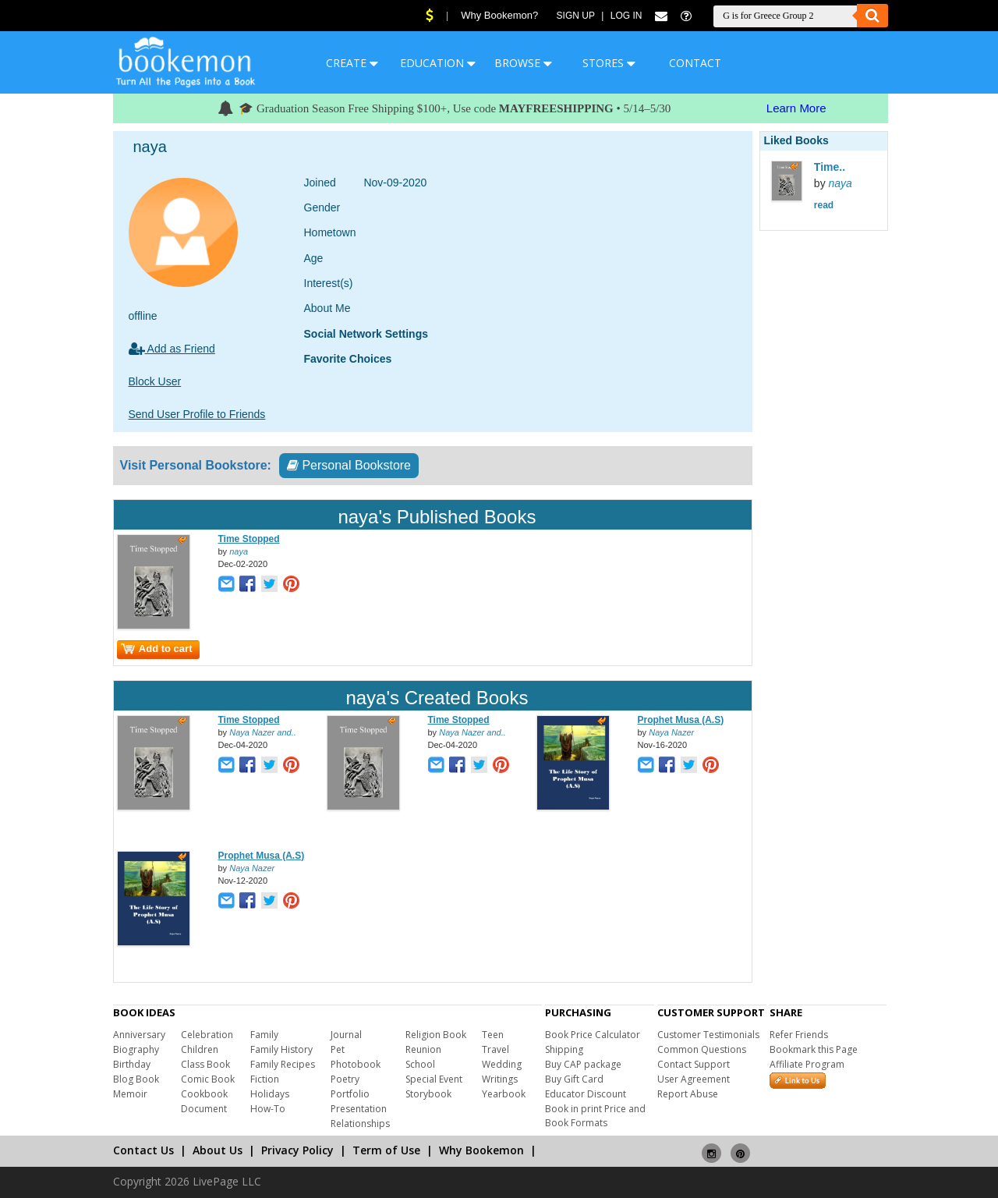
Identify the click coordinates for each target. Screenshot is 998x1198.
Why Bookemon (481, 1150)
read (823, 205)
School (420, 1064)
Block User (155, 381)
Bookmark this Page (814, 1049)
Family (264, 1034)
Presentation (359, 1108)
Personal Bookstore (349, 465)
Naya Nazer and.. (262, 732)
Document (204, 1108)
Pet (338, 1049)
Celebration (207, 1034)
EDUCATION (438, 62)
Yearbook (504, 1094)
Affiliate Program (807, 1064)
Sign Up (576, 15)
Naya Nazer (671, 732)
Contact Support (693, 1064)
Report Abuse (687, 1094)
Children (199, 1049)
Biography (136, 1049)
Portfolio (350, 1094)
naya (238, 551)
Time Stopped (249, 538)
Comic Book (208, 1079)
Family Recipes (282, 1064)
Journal (346, 1034)
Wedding (502, 1064)
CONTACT (695, 62)
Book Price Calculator (592, 1034)
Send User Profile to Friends (197, 414)
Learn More (796, 108)
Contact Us (143, 1150)
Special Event (433, 1079)
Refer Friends (799, 1034)
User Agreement (693, 1079)
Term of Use (386, 1150)
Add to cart (157, 648)
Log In (626, 15)
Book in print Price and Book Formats (595, 1115)
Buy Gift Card (574, 1079)
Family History (281, 1049)
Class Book (205, 1064)
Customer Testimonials (708, 1034)
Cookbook (204, 1094)
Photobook (355, 1064)
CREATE (352, 62)
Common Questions (701, 1049)
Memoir (130, 1094)
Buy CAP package (583, 1064)
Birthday (131, 1064)
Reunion (423, 1049)
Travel (495, 1049)
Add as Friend (172, 348)
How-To (267, 1108)
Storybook (428, 1094)
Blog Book (136, 1079)
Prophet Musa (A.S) (681, 719)
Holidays (269, 1094)
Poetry (345, 1079)
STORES (608, 62)
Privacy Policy (297, 1150)
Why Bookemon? (499, 15)
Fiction (264, 1079)
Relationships (360, 1123)
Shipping (564, 1049)
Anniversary (139, 1034)
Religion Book (435, 1034)
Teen (493, 1034)
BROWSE (523, 62)
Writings (500, 1079)
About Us (217, 1150)
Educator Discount (585, 1094)
